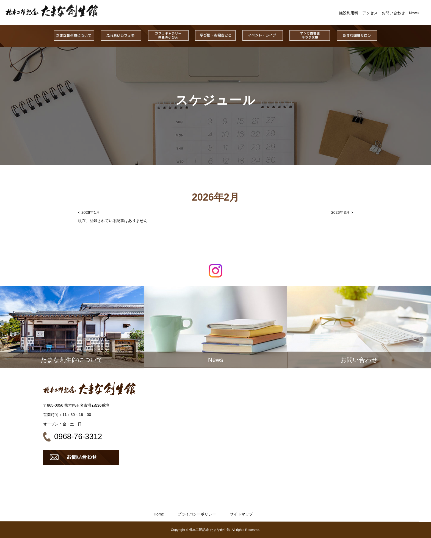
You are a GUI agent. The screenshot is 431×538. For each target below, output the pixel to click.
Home (159, 514)
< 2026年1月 (89, 212)
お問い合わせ (393, 13)
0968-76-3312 (78, 436)
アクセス (370, 13)
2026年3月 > (342, 212)
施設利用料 (348, 13)
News (414, 13)
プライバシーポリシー (197, 514)
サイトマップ (241, 514)
